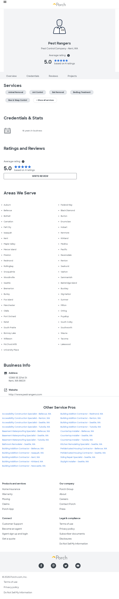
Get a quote (8, 538)
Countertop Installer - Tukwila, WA (76, 440)
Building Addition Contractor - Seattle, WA (80, 422)
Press (62, 509)
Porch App (8, 509)
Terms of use (66, 523)
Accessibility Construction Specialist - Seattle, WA (26, 422)
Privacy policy (67, 528)
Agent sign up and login (15, 533)
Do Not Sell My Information (74, 543)
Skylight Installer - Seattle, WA (74, 461)
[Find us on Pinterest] (53, 565)
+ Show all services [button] (45, 100)
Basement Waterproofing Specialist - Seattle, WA (25, 435)
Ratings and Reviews (24, 148)
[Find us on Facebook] (41, 565)
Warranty (7, 494)
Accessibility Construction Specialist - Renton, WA (26, 418)
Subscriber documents (72, 533)
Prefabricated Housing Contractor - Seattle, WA (83, 453)
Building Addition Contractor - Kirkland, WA (22, 461)
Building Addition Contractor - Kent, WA (21, 457)
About (63, 494)
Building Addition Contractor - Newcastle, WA (24, 466)
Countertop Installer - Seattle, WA (76, 435)
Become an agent (12, 528)
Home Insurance (11, 489)
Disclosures (66, 538)
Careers (64, 499)
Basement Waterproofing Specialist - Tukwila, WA (25, 440)
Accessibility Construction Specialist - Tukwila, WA (26, 427)
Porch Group (66, 489)
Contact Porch (68, 504)
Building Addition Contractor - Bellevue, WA (23, 448)
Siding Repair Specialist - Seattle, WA (77, 457)
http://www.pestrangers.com (25, 394)
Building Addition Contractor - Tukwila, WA (80, 427)
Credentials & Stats (23, 118)
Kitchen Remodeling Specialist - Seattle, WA (81, 444)
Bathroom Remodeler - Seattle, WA (18, 444)
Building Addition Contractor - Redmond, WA (81, 414)
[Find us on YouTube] (78, 565)
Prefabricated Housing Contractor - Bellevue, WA (83, 448)
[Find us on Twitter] (65, 565)
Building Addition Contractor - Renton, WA (80, 418)
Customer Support (12, 523)
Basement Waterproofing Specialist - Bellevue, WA (26, 431)
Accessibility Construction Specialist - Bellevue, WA (26, 414)
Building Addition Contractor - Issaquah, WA (23, 453)
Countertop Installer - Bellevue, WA (77, 431)
